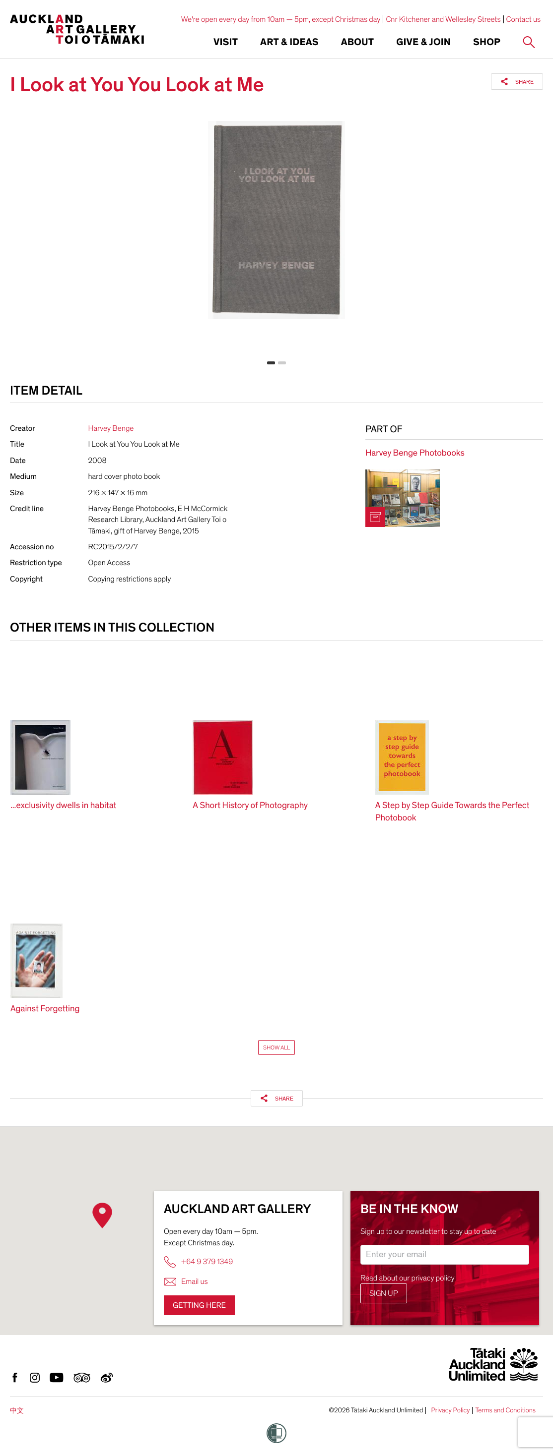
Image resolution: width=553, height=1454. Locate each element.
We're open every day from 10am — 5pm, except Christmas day (281, 19)
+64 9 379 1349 (198, 1262)
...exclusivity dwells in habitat (63, 806)
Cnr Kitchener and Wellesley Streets (443, 19)
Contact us (523, 19)
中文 (17, 1410)
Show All (276, 1047)
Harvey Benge (111, 428)
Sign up (383, 1293)
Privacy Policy (450, 1410)
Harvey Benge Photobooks (415, 453)
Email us (186, 1282)
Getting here (199, 1305)
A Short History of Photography (250, 806)
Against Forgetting (44, 1009)
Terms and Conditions (505, 1410)
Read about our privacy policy (407, 1278)
